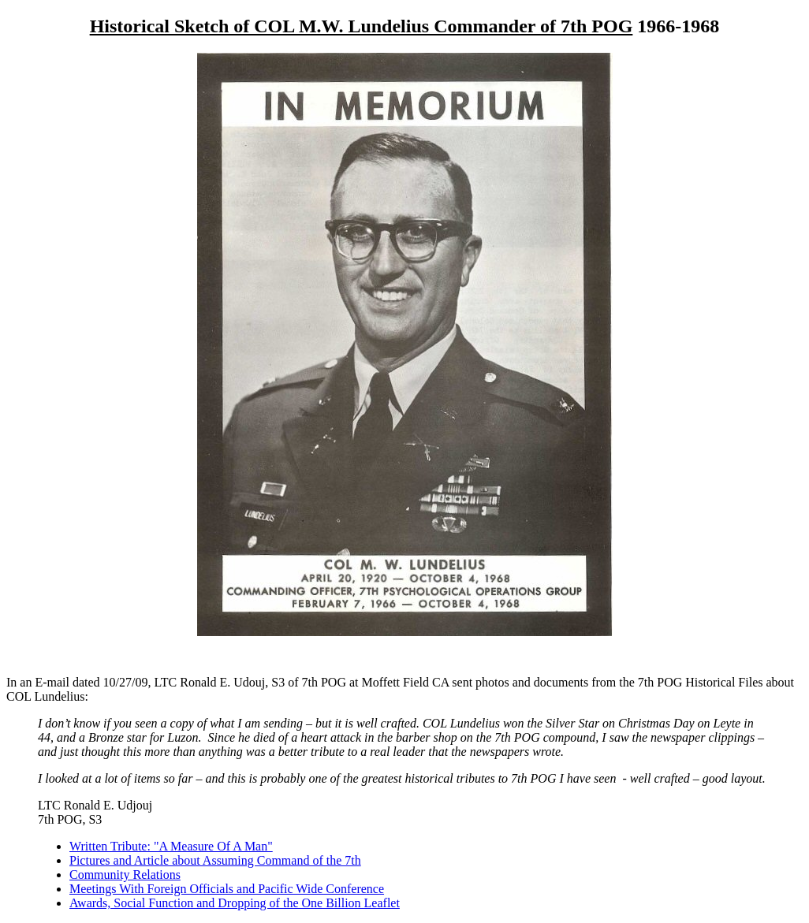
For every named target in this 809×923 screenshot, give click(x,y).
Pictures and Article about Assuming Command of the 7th (215, 860)
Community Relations (125, 874)
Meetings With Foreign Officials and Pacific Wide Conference (226, 888)
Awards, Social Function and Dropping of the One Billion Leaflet (234, 903)
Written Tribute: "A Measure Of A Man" (171, 846)
